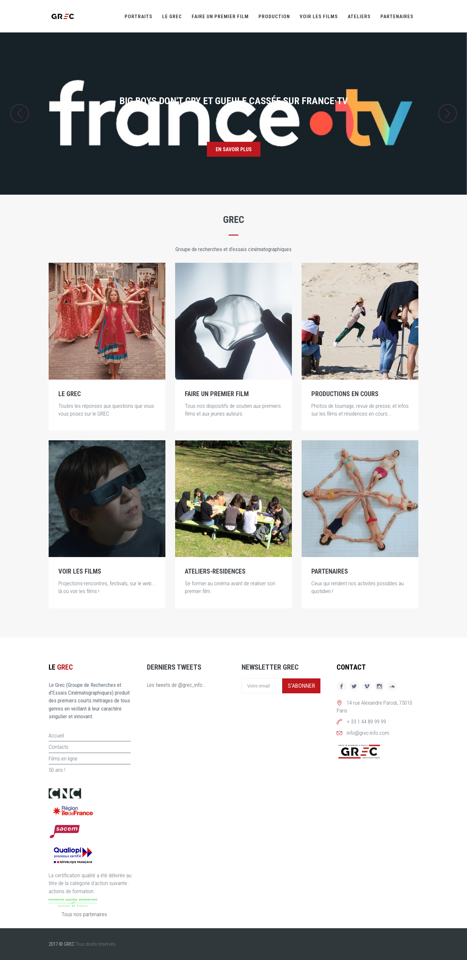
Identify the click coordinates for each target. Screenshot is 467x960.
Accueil (56, 735)
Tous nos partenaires (84, 914)
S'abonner (301, 685)
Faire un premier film (220, 16)
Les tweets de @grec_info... (176, 685)
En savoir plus (234, 149)
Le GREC (172, 16)
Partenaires (396, 16)
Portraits (138, 16)
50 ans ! (57, 770)
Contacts (58, 747)
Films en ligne (63, 758)
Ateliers (359, 16)
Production (274, 16)
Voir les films (319, 16)
